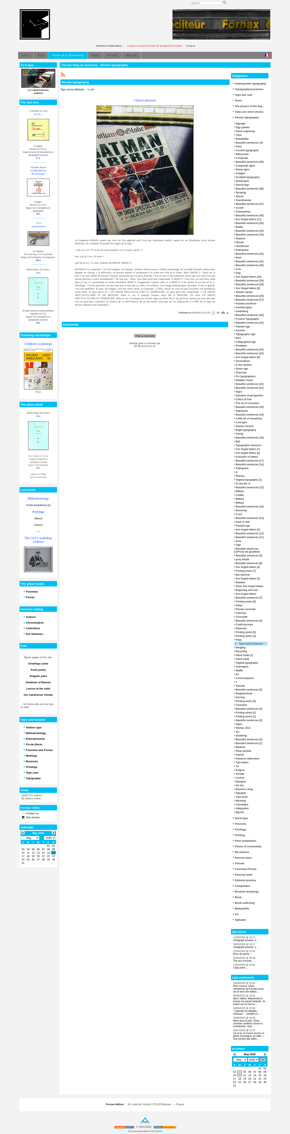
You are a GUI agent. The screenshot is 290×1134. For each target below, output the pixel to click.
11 (239, 1075)
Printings (239, 829)
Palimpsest (242, 249)
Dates (239, 605)
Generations (243, 360)
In (237, 472)
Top (145, 1121)
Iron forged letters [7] (248, 449)
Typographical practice (247, 89)
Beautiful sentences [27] (250, 299)
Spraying (241, 192)
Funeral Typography (247, 318)
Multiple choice (244, 380)
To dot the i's (243, 483)
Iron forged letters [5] (248, 529)
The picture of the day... (248, 106)
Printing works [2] (246, 712)
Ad (237, 674)
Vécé (239, 134)
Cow (238, 269)
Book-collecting (243, 902)
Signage (240, 123)
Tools (237, 100)
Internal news (242, 857)
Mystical (240, 747)
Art (235, 914)
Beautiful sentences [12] (250, 533)
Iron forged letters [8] (248, 357)
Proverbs (239, 823)
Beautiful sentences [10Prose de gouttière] (247, 550)
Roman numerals (246, 609)
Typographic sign (245, 334)
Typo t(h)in (242, 796)
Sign (238, 544)
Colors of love (244, 399)
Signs (239, 391)
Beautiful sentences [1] (249, 743)
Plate (239, 639)
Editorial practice (244, 880)
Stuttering (241, 735)
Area (238, 541)
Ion (237, 731)
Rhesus (240, 475)
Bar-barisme (243, 574)
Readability (242, 138)
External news (242, 874)
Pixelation (241, 345)
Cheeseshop (243, 211)
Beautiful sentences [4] (249, 708)
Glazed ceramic (245, 426)
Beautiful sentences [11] (250, 537)
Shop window (243, 750)
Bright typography (246, 429)
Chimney (241, 612)
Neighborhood (244, 693)
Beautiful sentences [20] (250, 406)
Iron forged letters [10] (248, 276)
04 (239, 1071)
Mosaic (240, 242)
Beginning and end (246, 589)
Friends (238, 863)
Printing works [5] (246, 632)
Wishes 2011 (243, 727)
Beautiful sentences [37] (250, 203)
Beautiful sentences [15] (250, 487)
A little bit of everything (248, 418)
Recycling (241, 651)
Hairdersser (242, 246)
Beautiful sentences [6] (249, 620)
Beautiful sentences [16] (250, 464)
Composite (242, 157)
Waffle (239, 670)
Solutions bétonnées (247, 758)
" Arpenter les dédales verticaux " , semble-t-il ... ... (248, 1012)
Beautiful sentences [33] (250, 234)
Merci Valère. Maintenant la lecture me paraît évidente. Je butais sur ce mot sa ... (249, 1001)
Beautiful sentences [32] (250, 253)
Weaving (241, 800)
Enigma (240, 770)
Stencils (240, 685)
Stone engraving (245, 131)
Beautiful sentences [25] (250, 322)
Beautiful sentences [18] (250, 437)
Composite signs (245, 165)
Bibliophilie (240, 908)
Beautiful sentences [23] (250, 353)
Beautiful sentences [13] (250, 518)
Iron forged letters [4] (248, 567)
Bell (238, 441)
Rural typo (240, 818)
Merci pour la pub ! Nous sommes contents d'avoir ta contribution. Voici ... (248, 1023)
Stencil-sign (242, 184)
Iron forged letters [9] (248, 288)
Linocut (38, 524)
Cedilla (240, 495)
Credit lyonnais (244, 624)
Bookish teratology (245, 891)
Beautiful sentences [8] (249, 563)
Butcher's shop (244, 789)
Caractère (241, 704)
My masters (240, 852)
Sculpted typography (248, 177)
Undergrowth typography (249, 83)
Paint (239, 146)
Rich (238, 337)
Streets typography (245, 117)
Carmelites (242, 804)
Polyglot (240, 173)
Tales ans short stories (247, 111)
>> (262, 1059)
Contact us (31, 813)
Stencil (38, 518)
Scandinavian (243, 200)
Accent (239, 207)
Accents (240, 330)
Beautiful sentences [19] (250, 414)
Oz (237, 766)
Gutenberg (242, 311)
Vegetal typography (247, 662)
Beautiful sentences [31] (250, 261)
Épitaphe (241, 781)
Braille (239, 226)
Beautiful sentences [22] (250, 383)
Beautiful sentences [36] (250, 215)
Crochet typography (247, 150)
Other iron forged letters (249, 586)
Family (239, 433)
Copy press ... (240, 967)
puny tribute (242, 559)
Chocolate (242, 616)
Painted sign (243, 326)
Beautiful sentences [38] (250, 188)
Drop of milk (243, 521)
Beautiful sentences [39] (250, 161)
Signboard (242, 410)
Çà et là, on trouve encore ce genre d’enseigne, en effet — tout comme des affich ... (248, 1036)
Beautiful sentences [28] (250, 295)
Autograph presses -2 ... (246, 940)
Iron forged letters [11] (248, 219)
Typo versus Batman (251, 643)
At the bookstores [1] (38, 505)
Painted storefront (246, 303)
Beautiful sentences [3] (249, 720)
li (236, 681)
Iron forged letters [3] (248, 578)
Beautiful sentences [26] (250, 315)
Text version (32, 817)
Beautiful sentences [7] (249, 597)
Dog (238, 272)
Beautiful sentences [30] (250, 265)
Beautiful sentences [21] (250, 387)
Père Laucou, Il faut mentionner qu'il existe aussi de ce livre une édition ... (248, 989)
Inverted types (244, 307)
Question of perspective (249, 395)
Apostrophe (242, 180)
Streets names (244, 292)
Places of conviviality (246, 846)
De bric (240, 785)
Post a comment (145, 335)
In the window (244, 364)
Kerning (240, 697)
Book (236, 897)
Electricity (241, 510)
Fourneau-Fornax (244, 869)
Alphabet (240, 793)
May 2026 (250, 1054)
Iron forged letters (246, 593)
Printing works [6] (246, 601)
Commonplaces (245, 678)
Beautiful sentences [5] (249, 689)
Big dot (240, 812)
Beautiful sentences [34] (250, 230)
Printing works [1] (246, 716)
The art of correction (247, 403)
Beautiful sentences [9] (249, 555)
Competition (241, 885)
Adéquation (242, 808)
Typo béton (242, 762)
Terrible (240, 773)
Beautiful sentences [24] (250, 349)
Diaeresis (241, 628)
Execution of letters (247, 456)
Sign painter (243, 127)
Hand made (242, 658)
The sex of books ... (243, 960)
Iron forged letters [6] (248, 452)
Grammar (241, 372)
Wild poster (242, 154)
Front (239, 514)
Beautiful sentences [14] (250, 506)
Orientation (242, 666)
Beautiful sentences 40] (249, 142)
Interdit (240, 754)
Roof (238, 257)
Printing (238, 835)
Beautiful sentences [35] (250, 223)
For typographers (246, 376)
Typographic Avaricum (248, 445)
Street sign (242, 368)
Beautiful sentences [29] (250, 280)
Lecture (240, 777)
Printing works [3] (246, 701)
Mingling (240, 647)
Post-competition (244, 840)
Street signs (243, 169)
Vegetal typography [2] (249, 479)
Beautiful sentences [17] (250, 460)
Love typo (241, 422)
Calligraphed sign (246, 341)
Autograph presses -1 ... (246, 947)
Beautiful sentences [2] (249, 739)
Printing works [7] (246, 570)
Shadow (240, 238)
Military (240, 491)
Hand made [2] (244, 655)
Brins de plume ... (242, 954)
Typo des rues (242, 94)
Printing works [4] (246, 635)
